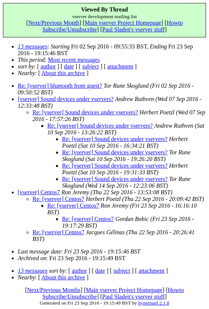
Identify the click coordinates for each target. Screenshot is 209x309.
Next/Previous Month (53, 23)
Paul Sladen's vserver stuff (133, 29)
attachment (120, 66)
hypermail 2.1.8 (153, 303)
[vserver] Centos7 (39, 192)
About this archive (63, 73)
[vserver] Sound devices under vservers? (65, 99)
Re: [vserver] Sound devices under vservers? (85, 112)
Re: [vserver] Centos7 (58, 199)
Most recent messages (74, 60)
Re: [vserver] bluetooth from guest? (60, 86)
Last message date (39, 251)
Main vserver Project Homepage (123, 23)
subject (90, 66)
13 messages (32, 46)
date (69, 66)
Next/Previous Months (53, 290)
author (48, 66)
